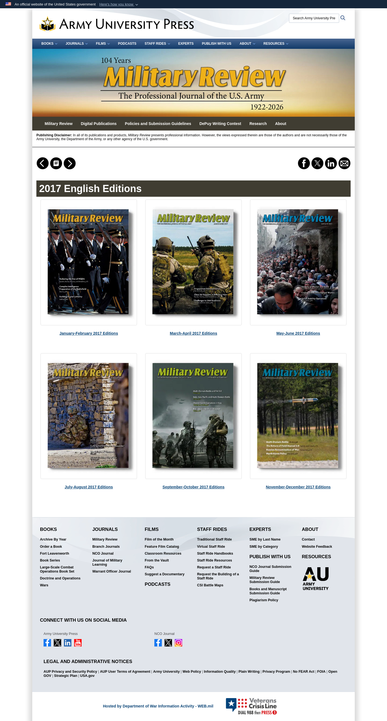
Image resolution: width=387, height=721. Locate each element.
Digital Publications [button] (99, 123)
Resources (276, 44)
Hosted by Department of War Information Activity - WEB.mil (158, 706)
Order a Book (51, 547)
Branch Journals (106, 547)
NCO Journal (103, 553)
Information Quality (220, 672)
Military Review (104, 539)
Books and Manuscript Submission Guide (268, 591)
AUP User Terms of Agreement (125, 672)
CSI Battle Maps (210, 585)
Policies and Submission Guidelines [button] (158, 123)
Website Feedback (317, 547)
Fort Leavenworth (54, 553)
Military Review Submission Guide (264, 580)
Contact (308, 539)
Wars (44, 585)
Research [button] (258, 123)
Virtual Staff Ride (211, 547)
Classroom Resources (163, 553)
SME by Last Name (265, 539)
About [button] (280, 123)
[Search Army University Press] (314, 18)
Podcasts (127, 44)
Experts (186, 44)
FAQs (149, 567)
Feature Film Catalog (162, 547)
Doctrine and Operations (60, 578)
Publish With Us (217, 44)
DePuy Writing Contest (220, 123)
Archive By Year (53, 539)
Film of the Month (159, 539)
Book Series (50, 560)
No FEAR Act (304, 672)
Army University (166, 672)
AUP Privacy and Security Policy (70, 672)
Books (49, 44)
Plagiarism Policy (263, 600)
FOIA (321, 672)
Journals (77, 44)
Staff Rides (157, 44)
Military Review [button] (58, 123)
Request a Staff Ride (214, 567)
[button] (119, 4)
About (247, 44)
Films (103, 44)
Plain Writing (249, 672)
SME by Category (263, 547)
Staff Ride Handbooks (215, 553)
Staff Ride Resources (214, 560)
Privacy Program (276, 672)
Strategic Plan (65, 676)
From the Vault (157, 560)
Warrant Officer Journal (111, 571)
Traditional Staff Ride (214, 539)
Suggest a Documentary (164, 574)
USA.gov (87, 676)
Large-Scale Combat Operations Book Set (57, 569)
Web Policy (191, 672)
